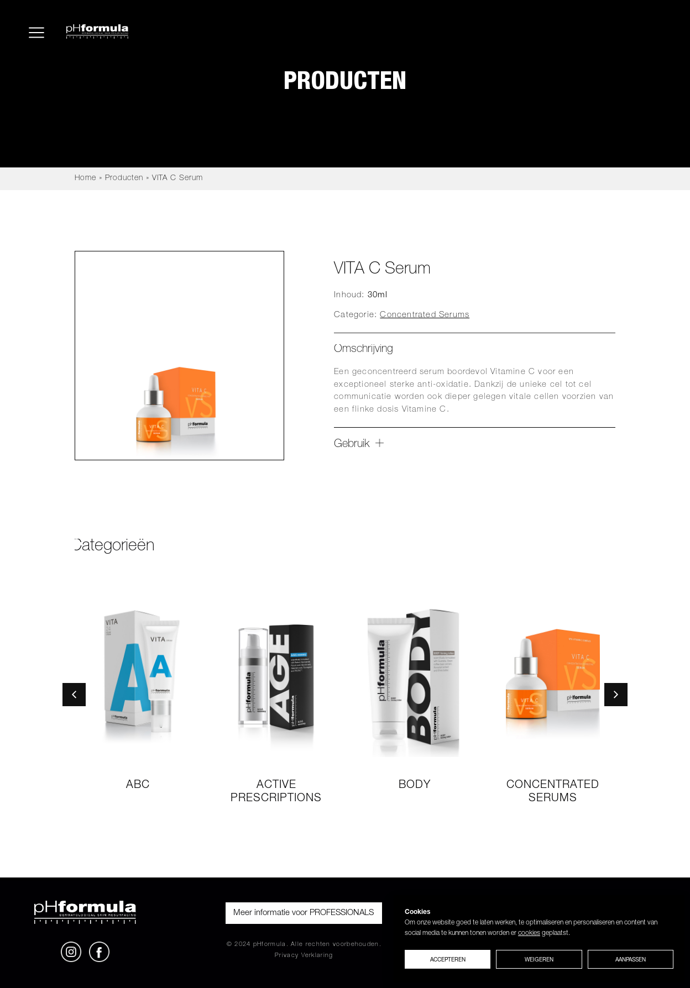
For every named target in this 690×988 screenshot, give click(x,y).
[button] (74, 694)
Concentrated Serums (424, 315)
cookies (529, 933)
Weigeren (539, 959)
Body (415, 785)
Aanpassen (630, 959)
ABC (138, 785)
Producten (124, 178)
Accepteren (448, 959)
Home (85, 178)
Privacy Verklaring (304, 956)
